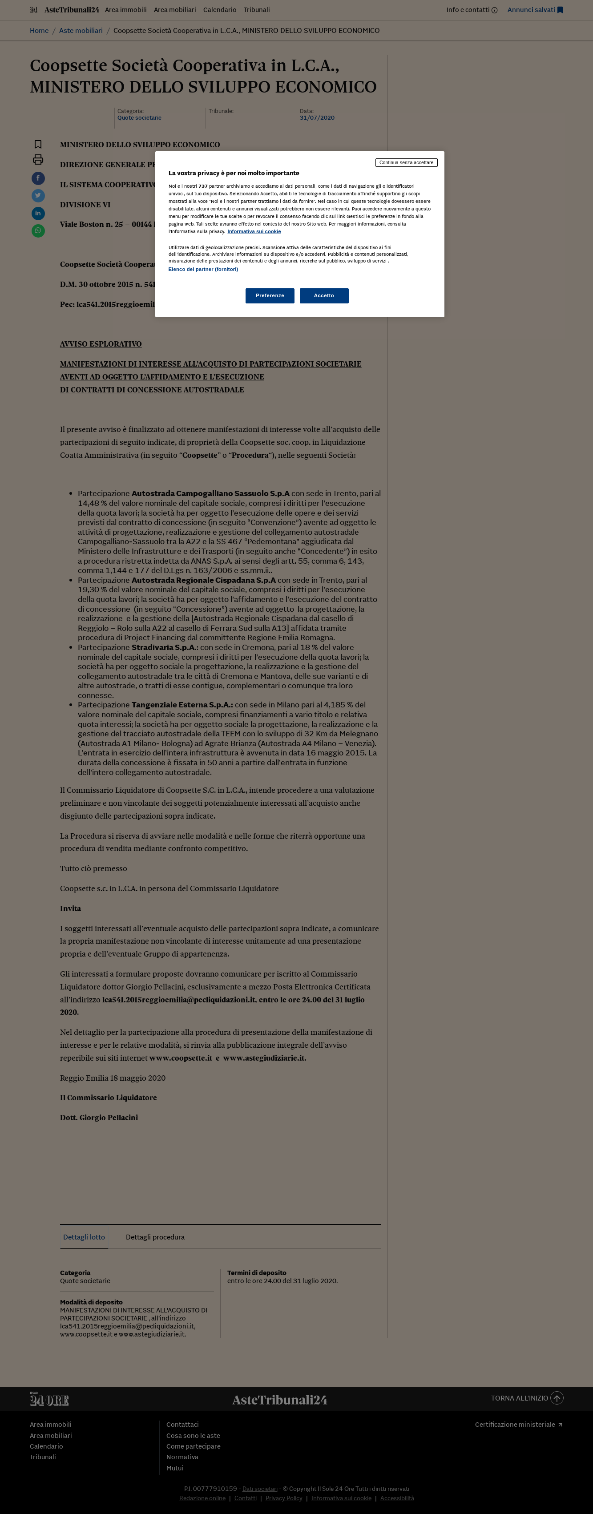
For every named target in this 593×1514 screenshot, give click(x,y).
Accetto (324, 295)
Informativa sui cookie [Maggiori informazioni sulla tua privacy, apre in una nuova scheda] (254, 231)
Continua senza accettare (406, 162)
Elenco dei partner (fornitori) (203, 269)
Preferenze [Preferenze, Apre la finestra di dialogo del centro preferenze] (270, 295)
